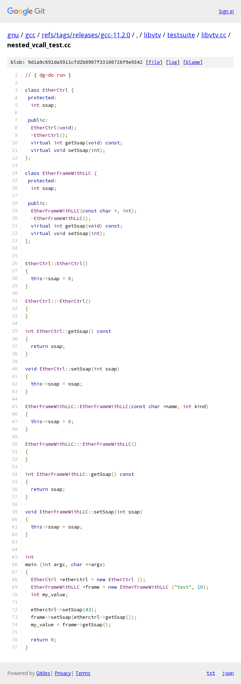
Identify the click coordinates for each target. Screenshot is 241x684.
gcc (30, 34)
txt (211, 673)
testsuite (181, 34)
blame (193, 62)
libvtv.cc (213, 34)
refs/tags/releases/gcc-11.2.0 (86, 34)
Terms (82, 673)
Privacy (63, 673)
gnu (13, 34)
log (173, 62)
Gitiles (43, 673)
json (228, 673)
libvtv (152, 34)
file (154, 62)
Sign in (226, 11)
